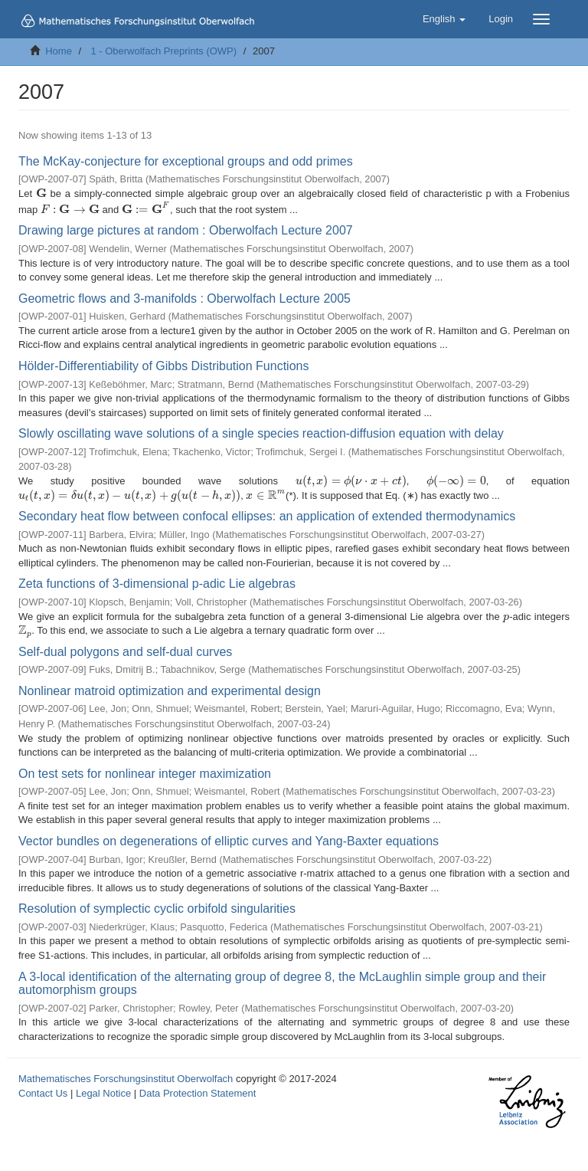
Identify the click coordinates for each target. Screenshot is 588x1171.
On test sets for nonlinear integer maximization (144, 773)
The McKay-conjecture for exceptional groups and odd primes (185, 161)
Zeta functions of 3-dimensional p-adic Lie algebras (157, 583)
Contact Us (42, 1093)
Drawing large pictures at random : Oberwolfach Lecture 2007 (185, 230)
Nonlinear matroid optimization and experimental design (169, 690)
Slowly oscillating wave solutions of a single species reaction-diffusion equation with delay (261, 433)
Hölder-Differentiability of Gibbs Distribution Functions (163, 365)
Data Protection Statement (197, 1093)
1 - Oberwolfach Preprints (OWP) (163, 51)
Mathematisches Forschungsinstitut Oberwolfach (125, 1078)
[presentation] (41, 193)
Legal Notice (103, 1093)
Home (58, 51)
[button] (444, 19)
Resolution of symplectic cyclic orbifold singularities (157, 908)
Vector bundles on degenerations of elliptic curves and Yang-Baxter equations (228, 841)
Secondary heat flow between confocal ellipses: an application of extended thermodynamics (266, 516)
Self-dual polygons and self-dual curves (125, 651)
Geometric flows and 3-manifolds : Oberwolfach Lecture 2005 (184, 298)
